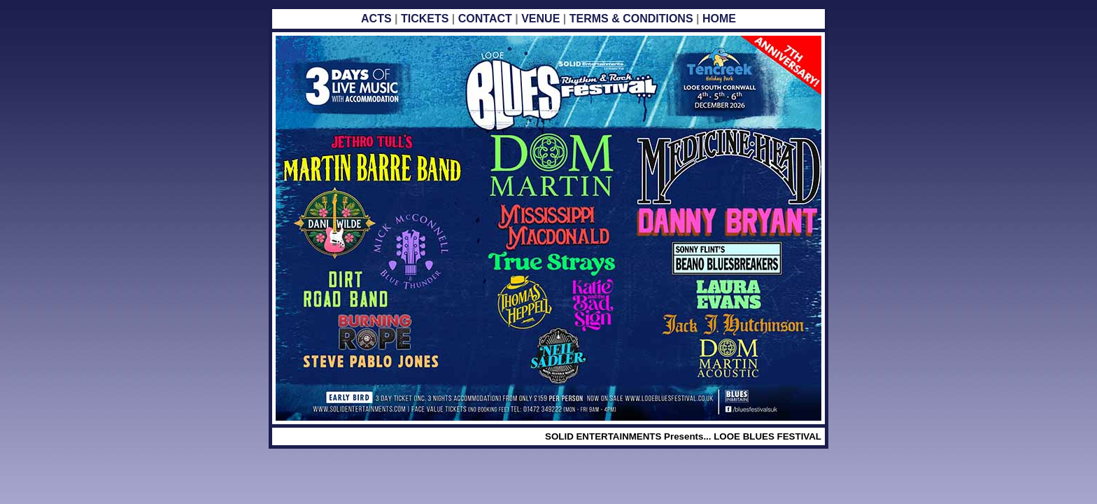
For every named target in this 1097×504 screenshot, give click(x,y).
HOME (719, 18)
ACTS (378, 18)
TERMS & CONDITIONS (631, 18)
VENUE (540, 18)
